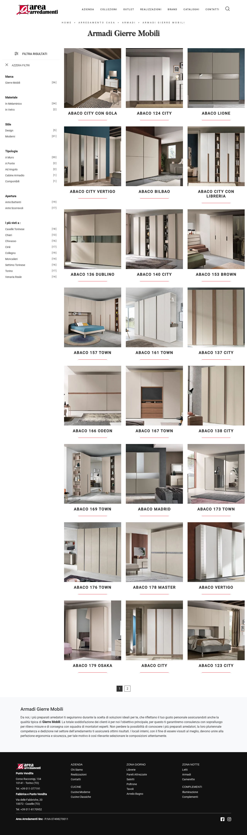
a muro (9, 157)
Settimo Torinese (15, 265)
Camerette (188, 779)
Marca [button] (9, 76)
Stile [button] (8, 124)
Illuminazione (190, 792)
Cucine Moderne (80, 792)
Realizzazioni (151, 9)
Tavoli (130, 788)
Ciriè (7, 247)
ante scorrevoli (14, 208)
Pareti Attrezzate (137, 774)
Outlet (128, 9)
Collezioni (108, 9)
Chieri (8, 235)
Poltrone (132, 784)
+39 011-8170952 (31, 809)
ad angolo (11, 169)
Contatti (212, 9)
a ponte (10, 163)
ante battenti (13, 202)
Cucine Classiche (81, 796)
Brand (172, 9)
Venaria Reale (13, 276)
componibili (12, 181)
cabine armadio (14, 175)
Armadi (129, 22)
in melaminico (13, 103)
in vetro (10, 109)
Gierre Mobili (12, 82)
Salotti (130, 779)
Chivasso (10, 241)
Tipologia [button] (11, 151)
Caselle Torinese (14, 229)
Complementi (190, 796)
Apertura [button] (10, 196)
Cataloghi (191, 9)
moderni (10, 136)
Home (67, 22)
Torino (9, 270)
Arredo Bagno (135, 793)
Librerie (131, 769)
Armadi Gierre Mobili (164, 22)
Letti (185, 769)
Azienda (88, 9)
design (9, 130)
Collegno (10, 253)
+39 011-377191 (30, 788)
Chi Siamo (77, 769)
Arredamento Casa (97, 22)
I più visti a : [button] (13, 223)
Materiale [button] (11, 97)
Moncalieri (11, 259)
